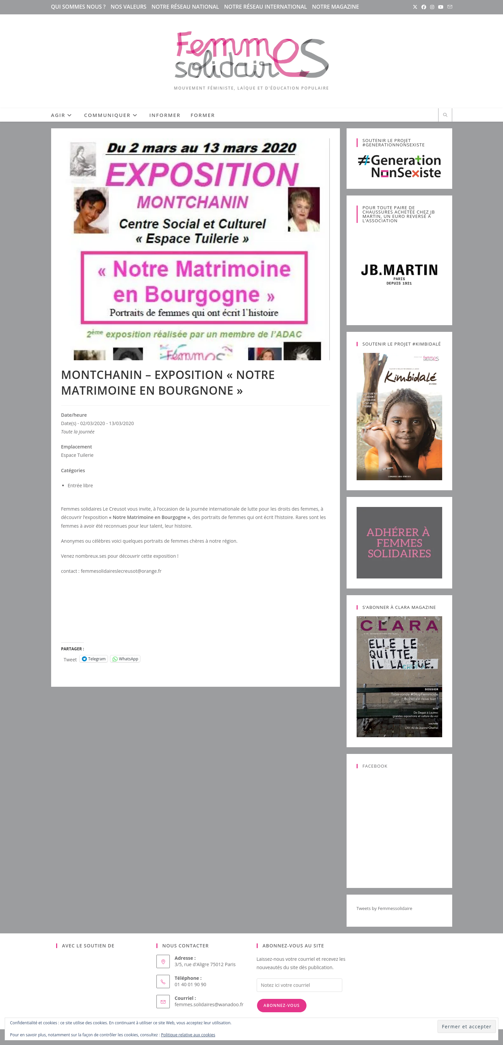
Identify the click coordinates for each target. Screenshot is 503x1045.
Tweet (70, 658)
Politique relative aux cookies (188, 1035)
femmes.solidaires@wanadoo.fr (209, 1004)
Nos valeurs (128, 6)
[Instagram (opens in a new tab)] (432, 7)
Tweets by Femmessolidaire (384, 908)
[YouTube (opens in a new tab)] (441, 7)
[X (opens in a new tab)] (415, 7)
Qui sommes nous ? (78, 6)
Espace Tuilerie (77, 455)
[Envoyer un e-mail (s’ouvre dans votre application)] (449, 7)
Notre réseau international (265, 6)
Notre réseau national (185, 6)
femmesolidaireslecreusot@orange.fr (121, 571)
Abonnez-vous (282, 1005)
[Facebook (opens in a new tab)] (423, 7)
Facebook (375, 766)
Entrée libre (80, 485)
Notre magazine (335, 6)
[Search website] (445, 115)
